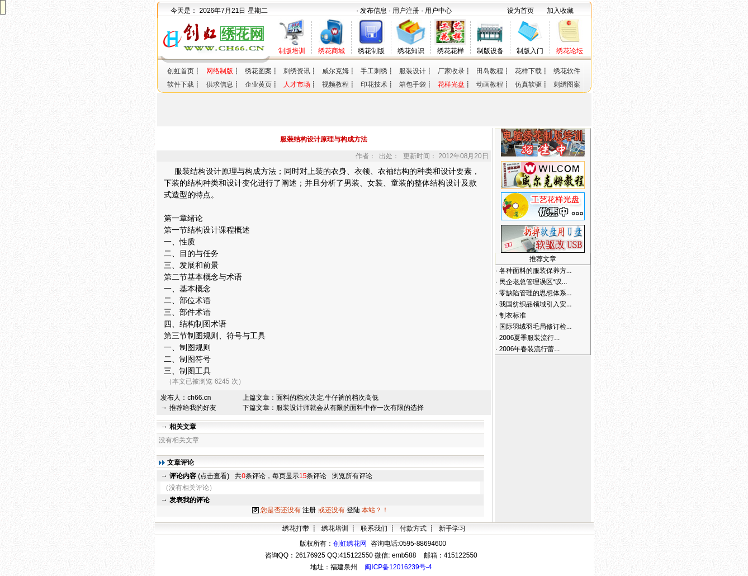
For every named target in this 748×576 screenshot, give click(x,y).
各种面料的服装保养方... (535, 271)
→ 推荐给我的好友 (188, 408)
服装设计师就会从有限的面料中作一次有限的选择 (350, 408)
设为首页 (520, 11)
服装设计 (412, 71)
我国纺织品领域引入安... (535, 304)
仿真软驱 (528, 84)
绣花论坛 (569, 51)
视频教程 (335, 84)
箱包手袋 (412, 84)
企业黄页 (258, 84)
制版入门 (530, 51)
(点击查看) (199, 476)
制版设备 (490, 51)
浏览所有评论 (352, 476)
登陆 (353, 510)
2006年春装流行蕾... (529, 349)
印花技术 (374, 84)
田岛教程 (489, 71)
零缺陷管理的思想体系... (535, 293)
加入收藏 (560, 11)
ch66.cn (199, 398)
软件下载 (180, 84)
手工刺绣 (374, 71)
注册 (309, 510)
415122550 (460, 555)
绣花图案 (258, 71)
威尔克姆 (335, 71)
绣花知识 (410, 51)
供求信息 (219, 84)
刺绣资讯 (296, 71)
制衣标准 (512, 315)
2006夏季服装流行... (529, 338)
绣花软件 (566, 71)
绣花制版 (371, 51)
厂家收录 (451, 71)
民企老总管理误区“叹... (533, 282)
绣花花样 (450, 51)
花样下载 (528, 71)
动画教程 (489, 84)
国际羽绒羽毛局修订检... (535, 327)
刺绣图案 (566, 84)
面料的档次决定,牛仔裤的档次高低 (327, 398)
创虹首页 (180, 71)
